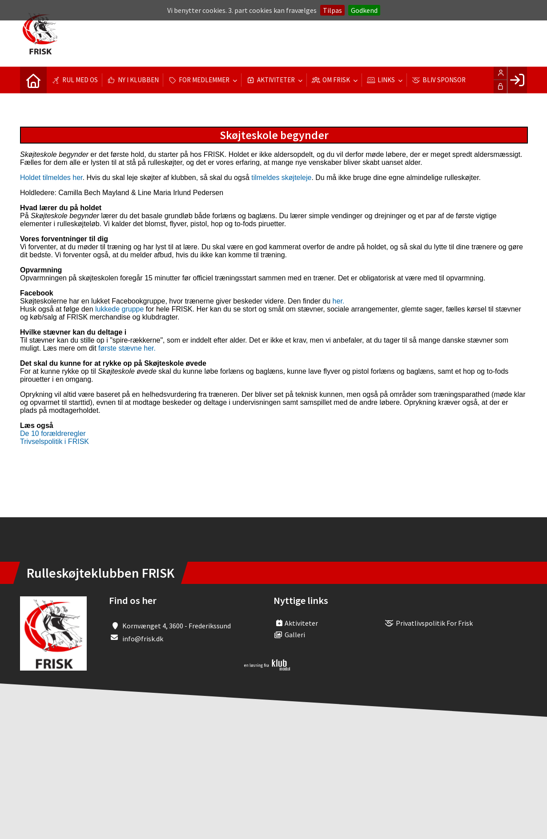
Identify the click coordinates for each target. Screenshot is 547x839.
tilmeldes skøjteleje (281, 177)
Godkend (364, 10)
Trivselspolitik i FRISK (54, 441)
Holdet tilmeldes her (51, 177)
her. (339, 301)
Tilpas (332, 10)
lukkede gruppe (119, 309)
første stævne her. (127, 348)
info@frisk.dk (142, 638)
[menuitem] (33, 80)
